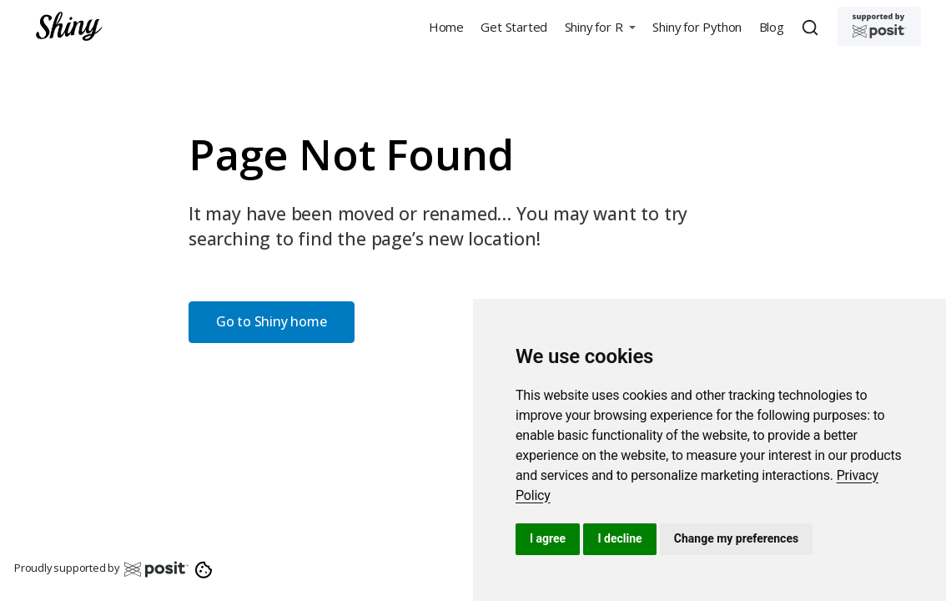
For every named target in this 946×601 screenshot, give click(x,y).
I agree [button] (548, 538)
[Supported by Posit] (879, 26)
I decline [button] (619, 538)
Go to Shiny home (271, 321)
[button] (600, 26)
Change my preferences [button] (736, 538)
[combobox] (812, 26)
